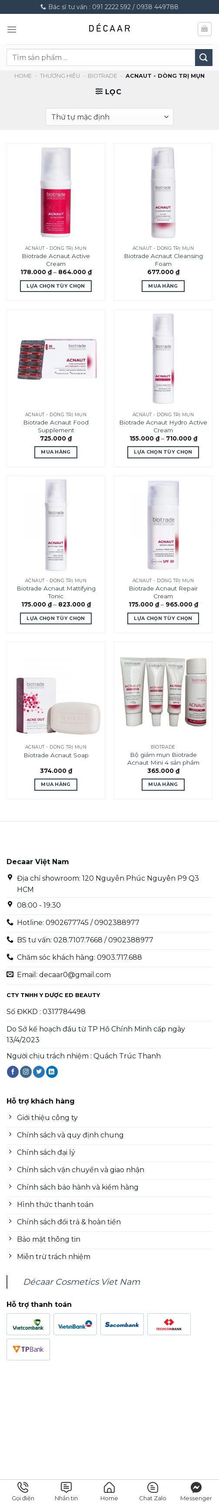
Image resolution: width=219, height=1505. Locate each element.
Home (23, 76)
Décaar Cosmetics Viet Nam (81, 1281)
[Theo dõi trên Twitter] (39, 1072)
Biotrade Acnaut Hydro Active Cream (163, 426)
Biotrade (102, 76)
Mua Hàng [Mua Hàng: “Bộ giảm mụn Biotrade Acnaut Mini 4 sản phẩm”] (163, 784)
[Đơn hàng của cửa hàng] (109, 117)
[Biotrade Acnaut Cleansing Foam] (163, 192)
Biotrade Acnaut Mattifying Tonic (56, 592)
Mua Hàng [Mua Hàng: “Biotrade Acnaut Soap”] (56, 784)
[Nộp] (203, 57)
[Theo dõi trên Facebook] (13, 1072)
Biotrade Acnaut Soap (56, 755)
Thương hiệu (60, 76)
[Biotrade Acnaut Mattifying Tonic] (56, 525)
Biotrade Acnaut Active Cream (56, 259)
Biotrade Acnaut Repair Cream (163, 592)
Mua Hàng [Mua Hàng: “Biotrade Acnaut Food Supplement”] (56, 452)
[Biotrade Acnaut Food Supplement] (56, 359)
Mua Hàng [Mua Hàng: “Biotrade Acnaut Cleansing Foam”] (163, 286)
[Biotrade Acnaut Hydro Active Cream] (163, 359)
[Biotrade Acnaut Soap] (56, 691)
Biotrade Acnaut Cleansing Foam (163, 259)
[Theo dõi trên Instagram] (26, 1072)
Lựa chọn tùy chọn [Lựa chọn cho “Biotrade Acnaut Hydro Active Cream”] (163, 452)
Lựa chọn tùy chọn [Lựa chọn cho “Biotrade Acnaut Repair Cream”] (163, 618)
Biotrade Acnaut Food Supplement (56, 426)
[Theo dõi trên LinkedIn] (52, 1072)
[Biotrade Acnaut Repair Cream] (163, 525)
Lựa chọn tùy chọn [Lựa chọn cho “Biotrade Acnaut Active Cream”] (56, 286)
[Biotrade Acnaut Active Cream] (56, 192)
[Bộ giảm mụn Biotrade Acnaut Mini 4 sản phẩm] (163, 691)
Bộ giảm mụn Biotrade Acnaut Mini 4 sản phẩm (163, 758)
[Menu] (12, 29)
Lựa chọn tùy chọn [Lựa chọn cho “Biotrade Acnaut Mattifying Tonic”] (56, 618)
